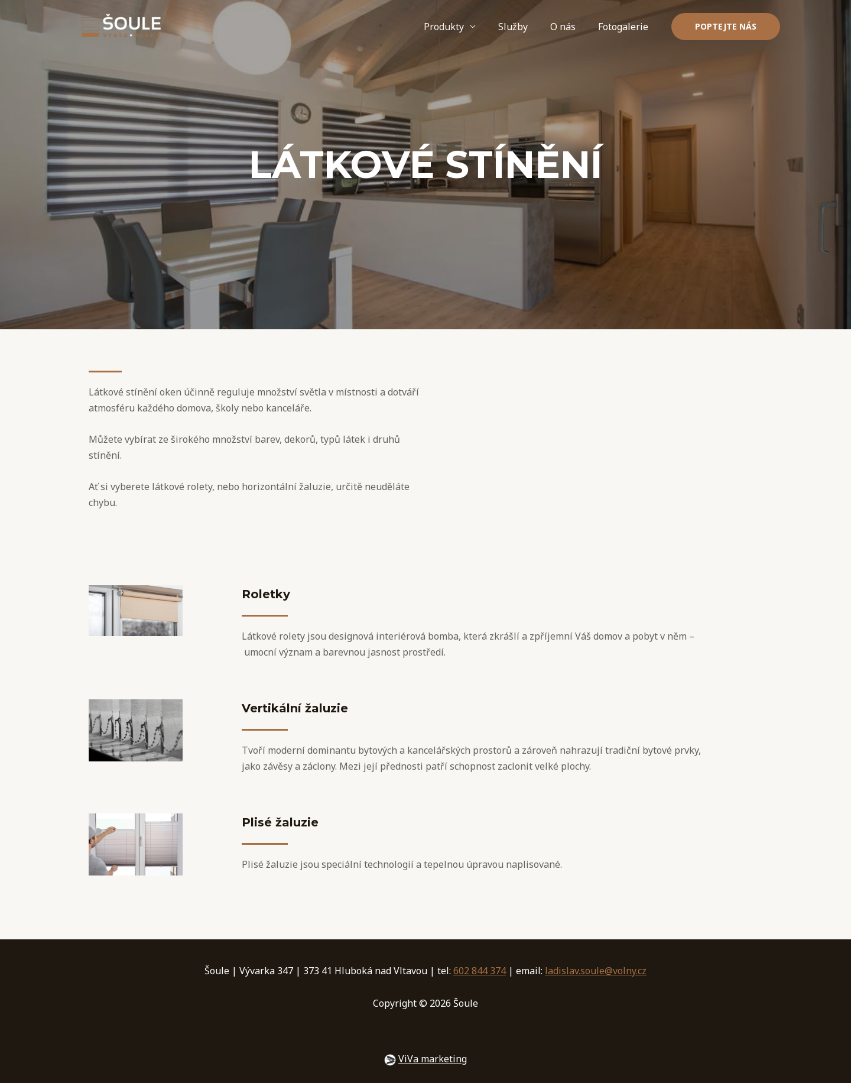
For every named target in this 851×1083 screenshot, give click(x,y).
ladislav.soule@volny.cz (596, 970)
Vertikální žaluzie (295, 708)
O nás (568, 26)
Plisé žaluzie (280, 822)
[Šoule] (121, 25)
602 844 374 (479, 970)
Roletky (266, 594)
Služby (522, 26)
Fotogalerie (625, 26)
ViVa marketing (432, 1058)
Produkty (456, 26)
